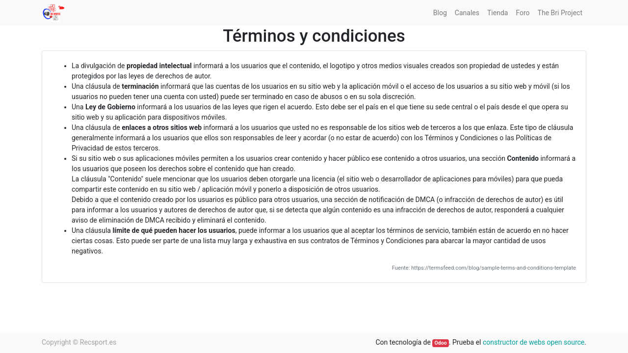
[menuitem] (440, 13)
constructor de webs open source (533, 342)
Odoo (441, 343)
